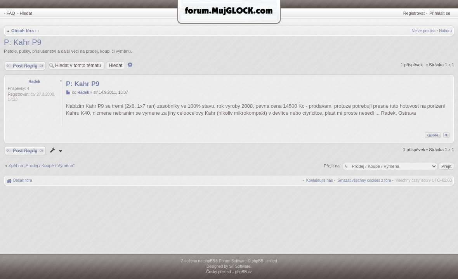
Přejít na (332, 166)
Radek (34, 81)
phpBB (209, 261)
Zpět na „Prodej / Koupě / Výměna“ (42, 165)
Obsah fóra (22, 30)
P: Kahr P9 (23, 42)
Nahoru (445, 31)
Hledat (26, 13)
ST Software (239, 266)
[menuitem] (364, 180)
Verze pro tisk (424, 31)
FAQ (11, 13)
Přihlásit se (439, 13)
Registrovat (414, 13)
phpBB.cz (243, 272)
